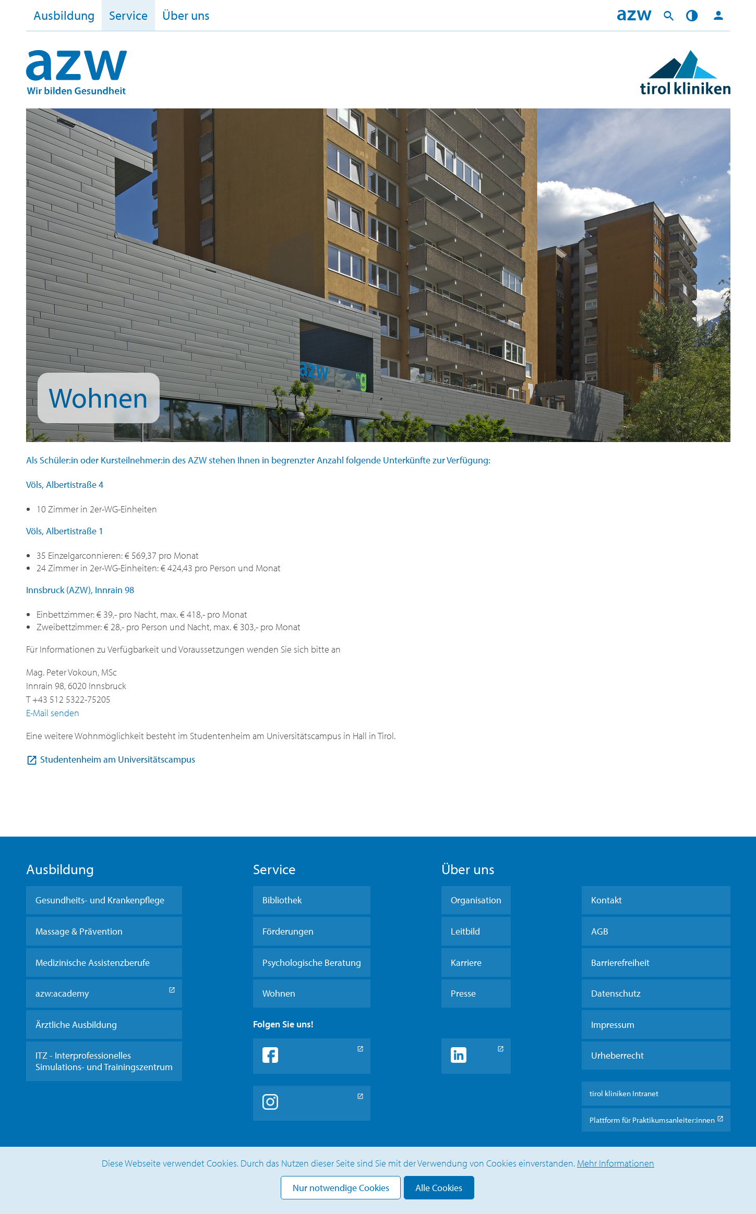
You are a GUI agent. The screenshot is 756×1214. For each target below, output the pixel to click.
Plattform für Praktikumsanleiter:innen (652, 1120)
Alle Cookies (438, 1188)
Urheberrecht (617, 1055)
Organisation (476, 900)
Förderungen (288, 931)
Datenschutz (616, 993)
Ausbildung (63, 15)
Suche (669, 15)
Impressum (612, 1025)
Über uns (186, 15)
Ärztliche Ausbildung (76, 1025)
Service (128, 15)
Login (718, 15)
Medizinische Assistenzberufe (92, 962)
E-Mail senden (52, 713)
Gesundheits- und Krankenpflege (99, 900)
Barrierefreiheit (620, 962)
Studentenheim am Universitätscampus (117, 759)
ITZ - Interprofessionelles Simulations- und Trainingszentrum (104, 1061)
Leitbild (465, 931)
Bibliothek (282, 900)
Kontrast (693, 15)
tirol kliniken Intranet (624, 1093)
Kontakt (606, 900)
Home (634, 15)
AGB (599, 931)
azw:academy (62, 993)
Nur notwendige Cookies (341, 1188)
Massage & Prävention (79, 931)
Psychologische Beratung (311, 962)
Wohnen (278, 993)
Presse (463, 993)
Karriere (466, 962)
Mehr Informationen (615, 1163)
